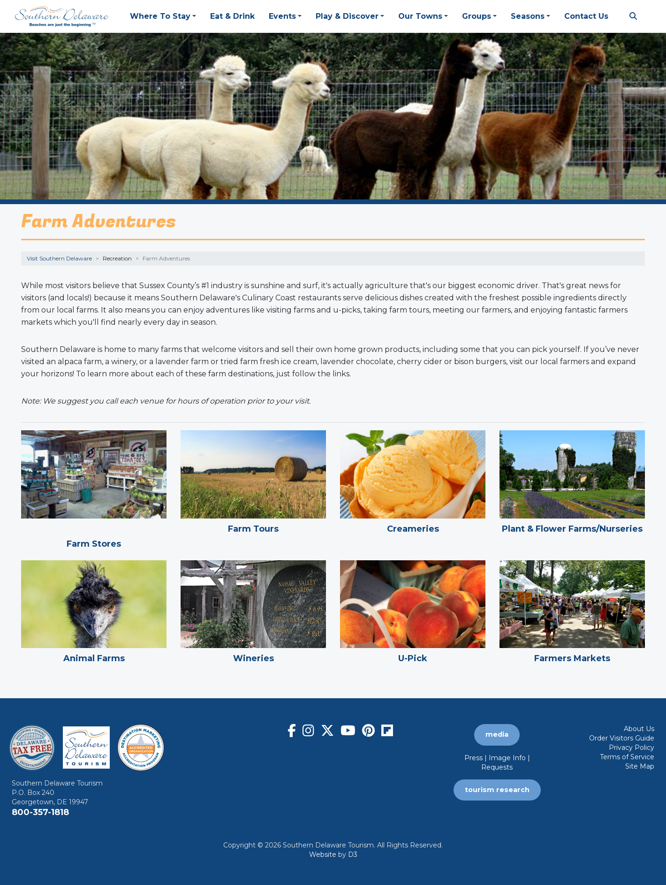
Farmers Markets (572, 658)
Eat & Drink (232, 16)
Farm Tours (253, 529)
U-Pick (412, 658)
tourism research (497, 790)
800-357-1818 (40, 812)
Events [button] (282, 16)
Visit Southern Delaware (59, 258)
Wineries (253, 658)
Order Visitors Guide (621, 738)
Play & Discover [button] (347, 16)
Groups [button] (476, 16)
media (496, 734)
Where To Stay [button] (160, 16)
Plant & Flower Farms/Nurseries (572, 529)
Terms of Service (627, 757)
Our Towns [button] (420, 16)
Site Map (639, 766)
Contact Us (586, 16)
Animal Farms (94, 658)
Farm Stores (94, 544)
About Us (639, 729)
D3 (352, 854)
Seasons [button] (528, 16)
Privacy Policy (631, 747)
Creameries (413, 529)
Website (322, 854)
